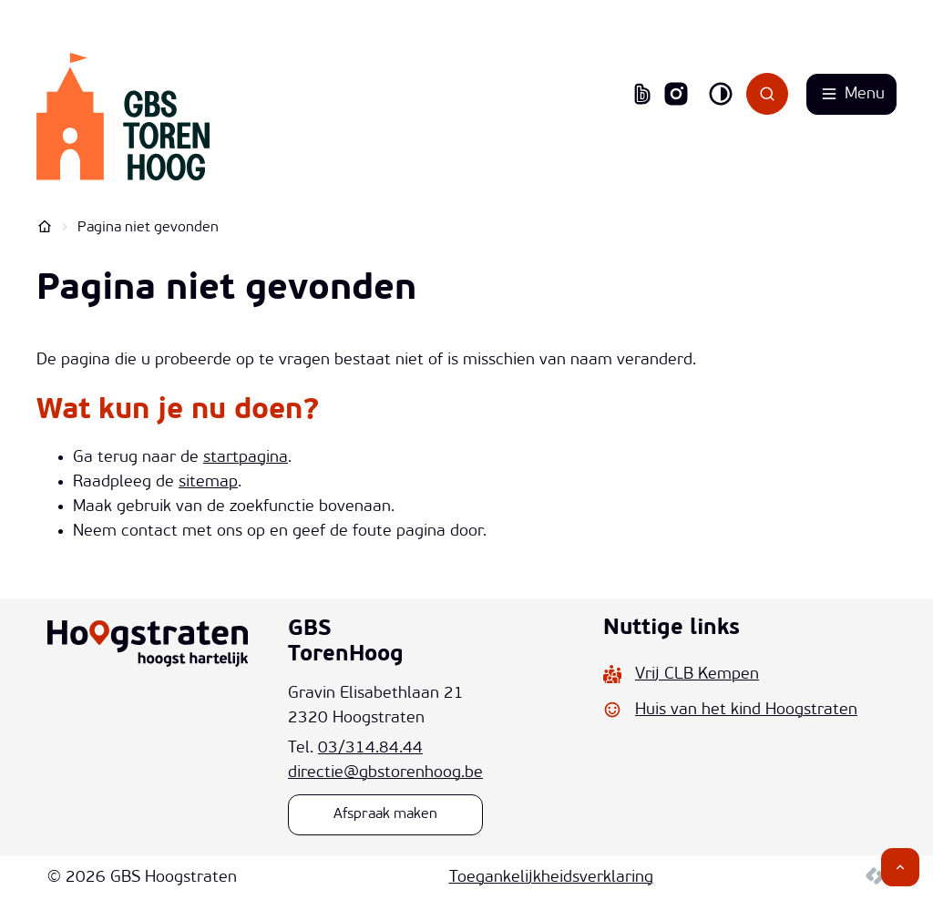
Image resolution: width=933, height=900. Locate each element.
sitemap (208, 482)
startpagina (245, 457)
